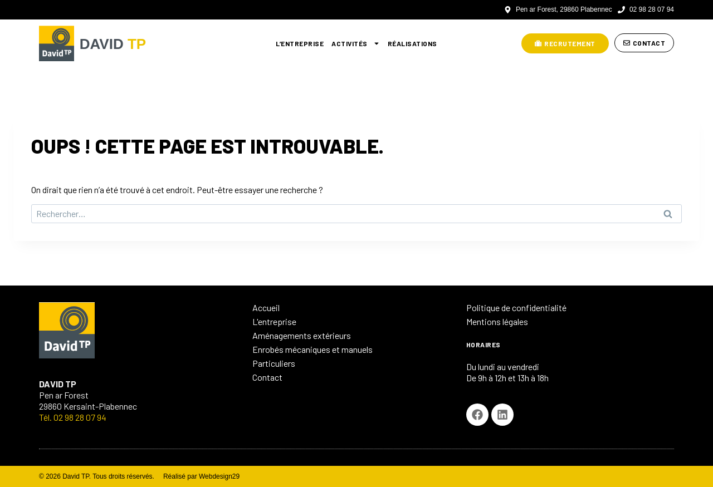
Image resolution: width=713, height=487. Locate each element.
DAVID (118, 43)
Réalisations (412, 43)
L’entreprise (300, 43)
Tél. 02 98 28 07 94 (72, 417)
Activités (355, 43)
